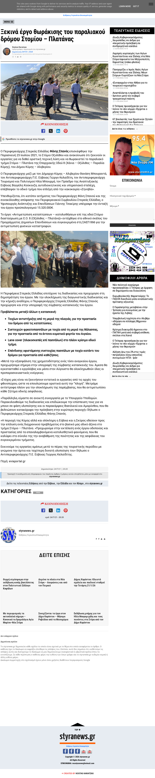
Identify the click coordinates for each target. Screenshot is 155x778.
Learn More (125, 6)
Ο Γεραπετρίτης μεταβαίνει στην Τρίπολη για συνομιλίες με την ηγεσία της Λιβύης (129, 310)
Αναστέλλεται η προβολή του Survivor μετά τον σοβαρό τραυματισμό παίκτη (128, 95)
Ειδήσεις (33, 488)
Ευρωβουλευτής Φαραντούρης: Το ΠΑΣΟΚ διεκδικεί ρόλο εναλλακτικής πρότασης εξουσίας (132, 299)
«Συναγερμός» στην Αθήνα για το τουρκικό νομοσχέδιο (129, 84)
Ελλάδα (64, 488)
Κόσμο (80, 488)
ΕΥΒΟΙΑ (38, 498)
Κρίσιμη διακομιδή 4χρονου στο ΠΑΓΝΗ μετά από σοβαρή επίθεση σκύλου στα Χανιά (130, 332)
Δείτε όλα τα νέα (121, 376)
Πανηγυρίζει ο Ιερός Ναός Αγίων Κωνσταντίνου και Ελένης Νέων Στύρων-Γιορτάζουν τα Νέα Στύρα (130, 72)
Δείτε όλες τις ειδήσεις (125, 128)
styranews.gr (95, 488)
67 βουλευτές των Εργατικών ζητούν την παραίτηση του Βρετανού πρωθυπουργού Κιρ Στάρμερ (132, 122)
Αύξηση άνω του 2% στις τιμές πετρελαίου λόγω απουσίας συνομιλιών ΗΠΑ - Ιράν (128, 355)
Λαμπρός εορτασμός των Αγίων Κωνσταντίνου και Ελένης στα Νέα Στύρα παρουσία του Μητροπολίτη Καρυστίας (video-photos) (131, 58)
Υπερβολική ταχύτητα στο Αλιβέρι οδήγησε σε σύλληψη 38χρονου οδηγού (131, 321)
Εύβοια (51, 488)
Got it (136, 6)
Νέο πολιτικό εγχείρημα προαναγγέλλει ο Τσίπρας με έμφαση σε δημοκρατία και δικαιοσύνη (132, 287)
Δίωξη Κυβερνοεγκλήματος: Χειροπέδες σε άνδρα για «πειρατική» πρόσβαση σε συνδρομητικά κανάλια (127, 42)
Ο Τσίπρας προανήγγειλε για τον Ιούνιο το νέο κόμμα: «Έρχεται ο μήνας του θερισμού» (129, 109)
